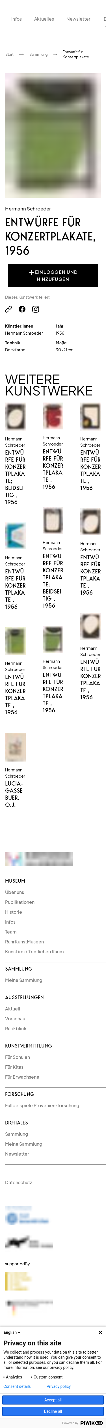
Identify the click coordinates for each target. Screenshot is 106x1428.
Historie (13, 912)
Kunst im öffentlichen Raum (34, 951)
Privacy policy (59, 1386)
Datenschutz (18, 1182)
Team (11, 932)
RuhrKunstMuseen (24, 942)
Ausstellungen (24, 997)
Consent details (17, 1386)
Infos (10, 922)
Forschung (19, 1094)
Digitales (16, 1123)
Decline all (53, 1411)
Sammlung (18, 969)
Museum (15, 881)
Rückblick (16, 1028)
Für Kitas (14, 1067)
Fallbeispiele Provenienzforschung (42, 1105)
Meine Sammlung (23, 980)
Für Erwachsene (22, 1077)
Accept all (53, 1400)
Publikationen (19, 902)
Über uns (14, 892)
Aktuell (12, 1009)
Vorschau (15, 1018)
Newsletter (17, 1154)
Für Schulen (17, 1057)
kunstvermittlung (28, 1046)
